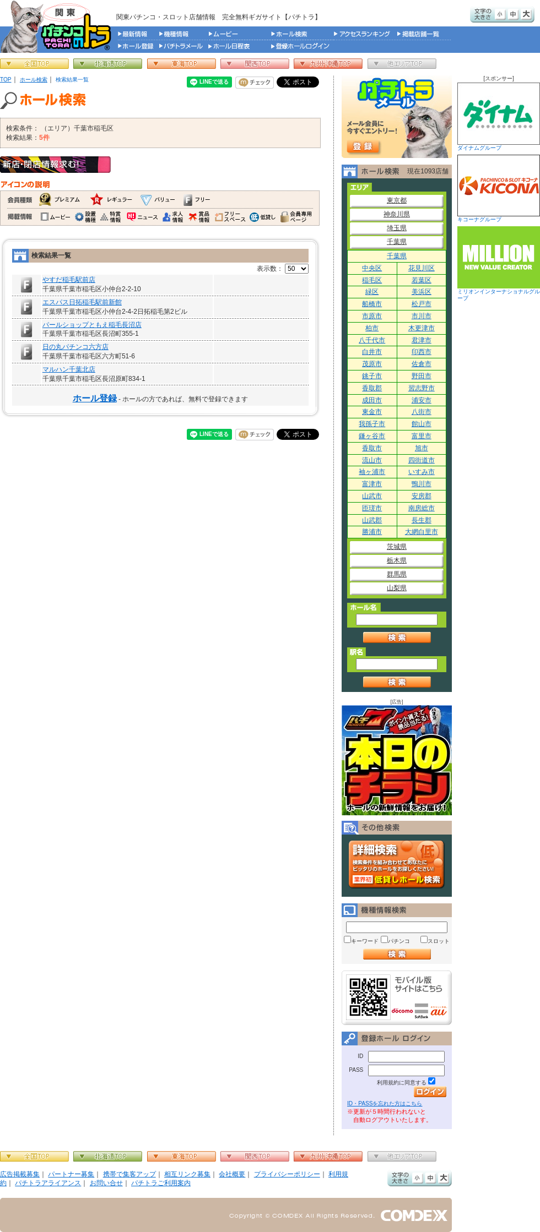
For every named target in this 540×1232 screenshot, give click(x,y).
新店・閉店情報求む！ (55, 164)
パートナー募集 (71, 1174)
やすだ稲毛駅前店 (68, 280)
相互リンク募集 (187, 1174)
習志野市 (421, 388)
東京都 (397, 200)
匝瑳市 (372, 508)
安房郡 (421, 496)
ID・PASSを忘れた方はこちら (384, 1103)
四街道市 (421, 460)
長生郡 (421, 520)
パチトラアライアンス (48, 1183)
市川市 (421, 316)
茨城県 (397, 546)
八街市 (421, 412)
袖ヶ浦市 (372, 472)
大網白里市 (421, 532)
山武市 (372, 496)
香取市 (372, 448)
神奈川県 (397, 214)
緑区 (372, 292)
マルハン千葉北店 (68, 369)
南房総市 (421, 508)
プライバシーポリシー (287, 1174)
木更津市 (421, 328)
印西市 (421, 352)
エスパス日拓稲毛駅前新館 (82, 302)
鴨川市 (421, 484)
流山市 (372, 460)
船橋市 (372, 304)
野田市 (421, 376)
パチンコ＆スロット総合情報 (58, 26)
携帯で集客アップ (129, 1174)
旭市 (421, 448)
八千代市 (372, 340)
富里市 (421, 436)
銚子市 (372, 376)
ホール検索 (33, 80)
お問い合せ (106, 1183)
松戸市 (421, 304)
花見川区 (421, 268)
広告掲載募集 (20, 1174)
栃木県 (397, 560)
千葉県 (397, 242)
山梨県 (397, 588)
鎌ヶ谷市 (372, 436)
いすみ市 (421, 472)
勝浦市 (372, 532)
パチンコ (399, 941)
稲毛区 (372, 280)
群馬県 (397, 574)
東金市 (372, 412)
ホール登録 (95, 398)
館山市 (421, 424)
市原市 (372, 316)
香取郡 (372, 388)
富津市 (372, 484)
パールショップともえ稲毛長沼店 (92, 325)
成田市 (372, 400)
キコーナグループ (498, 188)
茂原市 (372, 364)
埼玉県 (397, 228)
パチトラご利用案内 (161, 1183)
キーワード (365, 941)
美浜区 (421, 292)
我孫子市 (372, 424)
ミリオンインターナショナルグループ (498, 263)
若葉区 (421, 280)
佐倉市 (421, 364)
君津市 (421, 340)
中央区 (372, 268)
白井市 (372, 352)
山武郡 (372, 520)
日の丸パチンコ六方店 (75, 347)
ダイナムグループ (498, 117)
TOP (6, 80)
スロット (439, 941)
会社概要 (232, 1174)
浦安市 (421, 400)
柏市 (372, 328)
